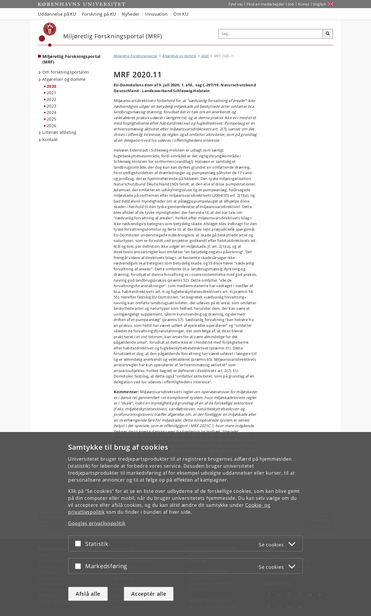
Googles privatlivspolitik (97, 523)
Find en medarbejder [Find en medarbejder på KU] (265, 4)
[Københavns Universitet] (48, 35)
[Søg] (328, 34)
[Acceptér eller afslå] (79, 543)
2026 (51, 125)
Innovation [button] (156, 14)
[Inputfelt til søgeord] (270, 34)
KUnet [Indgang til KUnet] (303, 4)
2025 (51, 119)
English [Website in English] (319, 4)
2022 (51, 99)
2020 (51, 86)
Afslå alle (88, 593)
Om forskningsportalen (65, 72)
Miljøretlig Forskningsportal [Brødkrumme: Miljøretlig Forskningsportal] (135, 56)
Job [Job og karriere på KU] (291, 4)
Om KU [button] (180, 14)
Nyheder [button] (130, 14)
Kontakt (50, 139)
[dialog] (185, 524)
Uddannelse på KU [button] (57, 14)
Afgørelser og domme (64, 79)
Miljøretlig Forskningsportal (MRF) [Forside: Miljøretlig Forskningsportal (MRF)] (71, 59)
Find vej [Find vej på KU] (235, 4)
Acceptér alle (148, 593)
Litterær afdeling (59, 132)
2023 (51, 106)
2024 (51, 112)
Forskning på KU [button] (99, 14)
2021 (51, 92)
